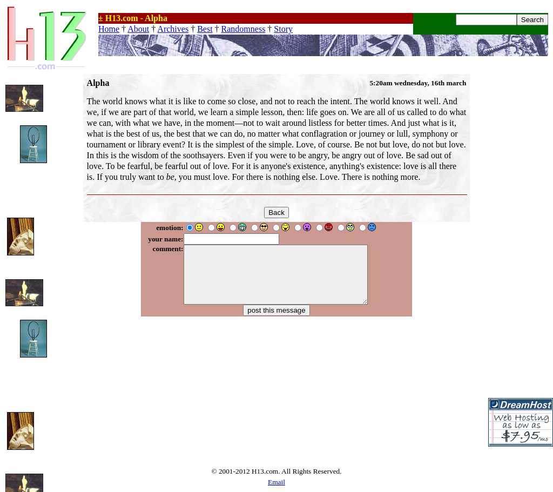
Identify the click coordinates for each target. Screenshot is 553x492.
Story (283, 28)
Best (204, 28)
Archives (172, 28)
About (138, 28)
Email (276, 482)
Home (108, 28)
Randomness (243, 28)
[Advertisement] (520, 236)
